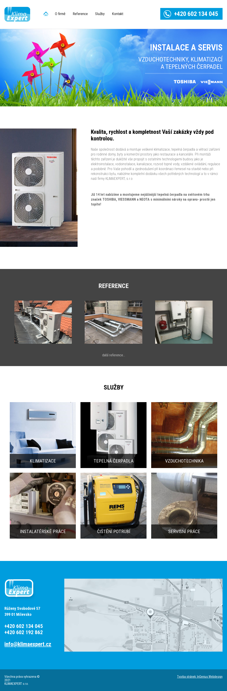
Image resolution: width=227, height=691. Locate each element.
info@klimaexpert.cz (27, 644)
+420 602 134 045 (196, 13)
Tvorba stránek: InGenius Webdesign (200, 676)
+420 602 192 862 (23, 632)
